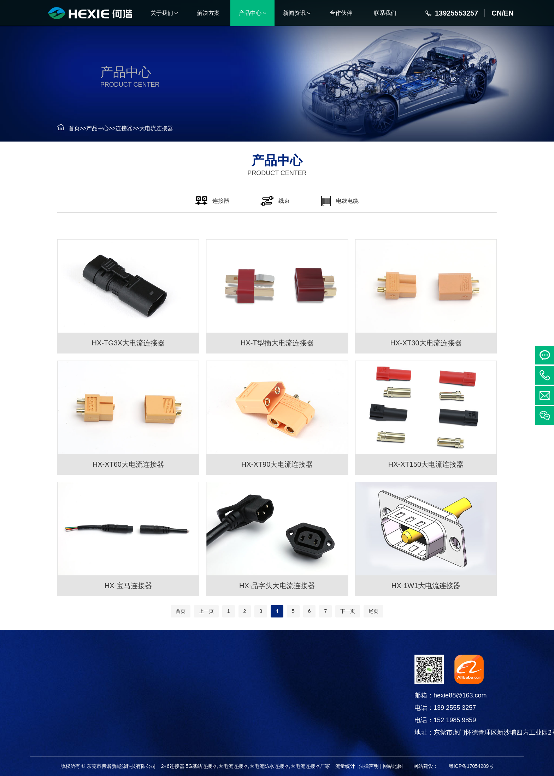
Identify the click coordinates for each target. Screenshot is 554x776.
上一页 (206, 611)
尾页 (373, 611)
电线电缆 (14, 717)
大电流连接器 (147, 128)
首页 (65, 128)
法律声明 (369, 766)
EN (509, 13)
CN (496, 13)
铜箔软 (14, 735)
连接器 (114, 128)
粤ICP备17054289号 (471, 766)
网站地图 (393, 766)
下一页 (347, 611)
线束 (14, 699)
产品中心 (88, 128)
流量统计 (345, 766)
